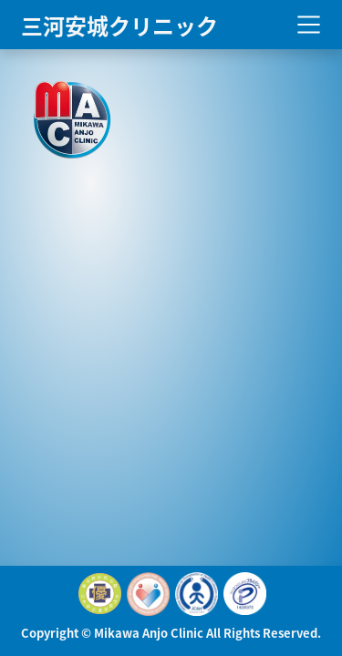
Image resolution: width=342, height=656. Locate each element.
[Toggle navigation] (308, 25)
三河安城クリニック (119, 24)
